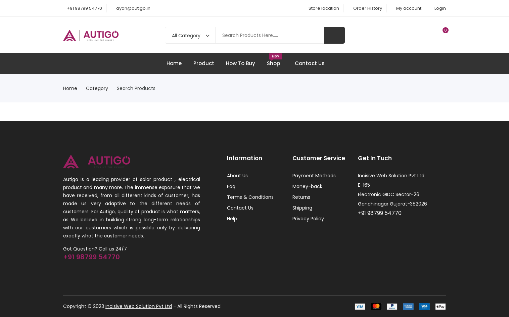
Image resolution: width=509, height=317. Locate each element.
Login (440, 8)
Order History (367, 8)
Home (174, 63)
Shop (275, 60)
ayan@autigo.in (133, 8)
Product (203, 63)
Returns (301, 197)
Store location (324, 8)
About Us (237, 175)
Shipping (302, 208)
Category (99, 88)
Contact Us (310, 63)
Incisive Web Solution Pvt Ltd (138, 306)
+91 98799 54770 (84, 8)
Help (232, 218)
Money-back (307, 186)
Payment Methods (314, 175)
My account (408, 8)
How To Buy (240, 63)
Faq (231, 186)
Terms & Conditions (250, 197)
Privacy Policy (308, 218)
